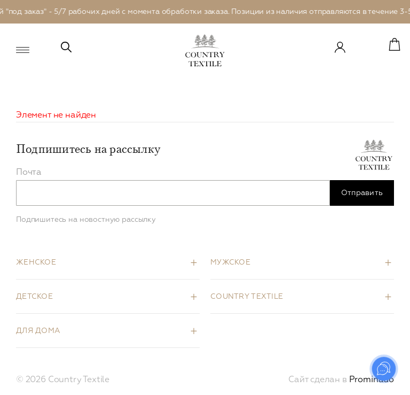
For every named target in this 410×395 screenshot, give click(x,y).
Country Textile (246, 296)
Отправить (362, 193)
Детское (34, 296)
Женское (36, 262)
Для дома (38, 331)
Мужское (230, 262)
